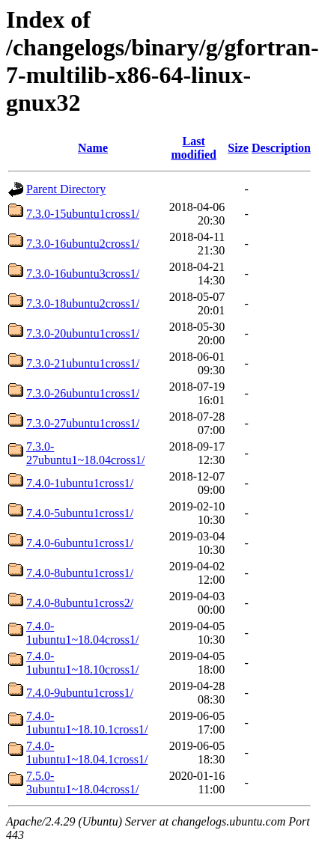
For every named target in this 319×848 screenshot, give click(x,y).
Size (238, 147)
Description (281, 147)
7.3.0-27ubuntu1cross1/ (82, 423)
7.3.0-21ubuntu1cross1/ (82, 363)
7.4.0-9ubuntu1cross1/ (79, 692)
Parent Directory (66, 189)
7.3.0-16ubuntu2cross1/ (82, 243)
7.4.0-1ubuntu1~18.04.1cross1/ (87, 752)
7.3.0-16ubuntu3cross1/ (82, 273)
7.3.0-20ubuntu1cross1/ (82, 333)
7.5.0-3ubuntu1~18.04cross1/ (82, 782)
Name (93, 147)
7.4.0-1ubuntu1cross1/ (79, 483)
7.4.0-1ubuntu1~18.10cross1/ (82, 663)
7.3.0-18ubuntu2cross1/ (82, 303)
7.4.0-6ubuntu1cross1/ (79, 543)
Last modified (193, 148)
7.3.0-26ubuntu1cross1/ (82, 393)
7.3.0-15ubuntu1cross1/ (82, 213)
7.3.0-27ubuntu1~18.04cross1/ (85, 453)
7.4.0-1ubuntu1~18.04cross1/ (82, 633)
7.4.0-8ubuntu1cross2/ (79, 603)
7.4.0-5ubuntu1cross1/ (79, 513)
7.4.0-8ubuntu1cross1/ (79, 573)
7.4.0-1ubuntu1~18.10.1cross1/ (87, 723)
